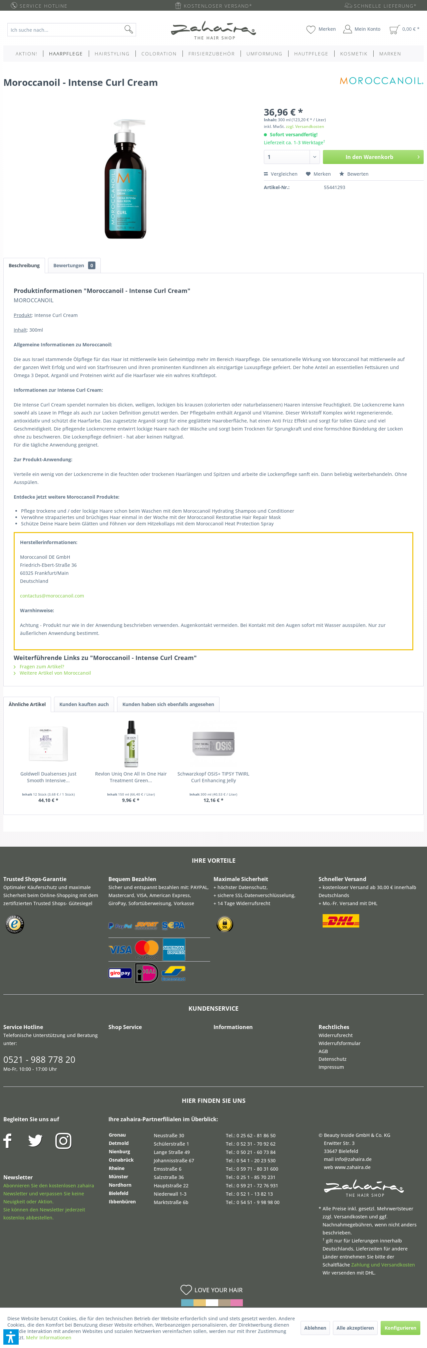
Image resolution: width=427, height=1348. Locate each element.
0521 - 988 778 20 (39, 1059)
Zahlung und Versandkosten (383, 1264)
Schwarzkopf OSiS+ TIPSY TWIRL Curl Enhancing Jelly (213, 777)
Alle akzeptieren (355, 1328)
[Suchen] (139, 29)
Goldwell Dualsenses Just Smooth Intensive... (48, 777)
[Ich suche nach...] (71, 29)
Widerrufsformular (340, 1043)
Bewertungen (74, 265)
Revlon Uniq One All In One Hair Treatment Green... (131, 777)
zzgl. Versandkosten (305, 126)
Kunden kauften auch (84, 704)
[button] (11, 1337)
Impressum (331, 1067)
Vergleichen (281, 174)
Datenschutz (333, 1059)
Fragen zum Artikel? (39, 666)
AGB (323, 1051)
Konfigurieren (400, 1328)
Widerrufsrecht (336, 1035)
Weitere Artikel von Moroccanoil (52, 673)
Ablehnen (315, 1328)
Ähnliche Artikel (27, 704)
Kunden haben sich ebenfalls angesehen (168, 704)
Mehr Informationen (48, 1337)
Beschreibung (24, 265)
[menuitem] (76, 29)
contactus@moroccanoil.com (52, 596)
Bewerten (354, 174)
